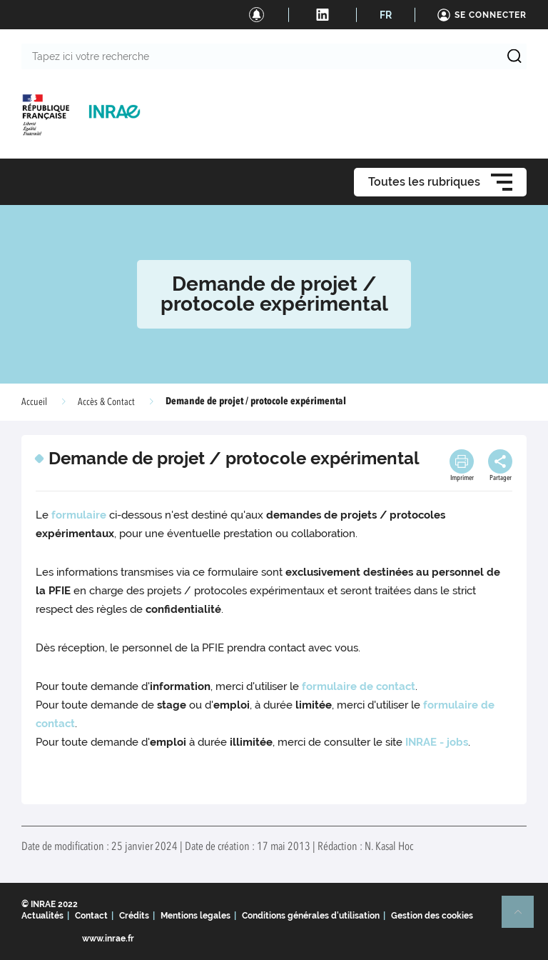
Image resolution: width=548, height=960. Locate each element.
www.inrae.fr (108, 939)
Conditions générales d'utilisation (311, 916)
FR (386, 15)
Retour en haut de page (524, 918)
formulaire (78, 515)
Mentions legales (195, 916)
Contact (91, 916)
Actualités (42, 916)
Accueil (34, 402)
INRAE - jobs (436, 742)
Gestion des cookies (432, 916)
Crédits (134, 916)
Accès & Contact (106, 402)
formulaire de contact (358, 686)
